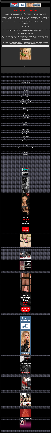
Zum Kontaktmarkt (25, 82)
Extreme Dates (25, 90)
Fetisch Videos (25, 136)
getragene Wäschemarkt (25, 106)
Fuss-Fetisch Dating (25, 143)
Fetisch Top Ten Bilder (25, 101)
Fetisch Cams (25, 140)
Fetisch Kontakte (25, 108)
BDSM (25, 138)
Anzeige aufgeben (25, 85)
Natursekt (25, 127)
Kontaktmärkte (25, 122)
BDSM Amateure (25, 115)
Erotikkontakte (25, 124)
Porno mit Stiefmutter (25, 150)
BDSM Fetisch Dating (25, 96)
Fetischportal (25, 131)
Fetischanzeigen (25, 94)
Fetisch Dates (25, 103)
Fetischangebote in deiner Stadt (25, 147)
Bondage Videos (25, 110)
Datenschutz (25, 154)
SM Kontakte (25, 129)
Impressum (25, 75)
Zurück (25, 66)
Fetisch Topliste (25, 99)
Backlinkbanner (25, 152)
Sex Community (25, 120)
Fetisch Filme (25, 133)
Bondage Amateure (25, 113)
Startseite (25, 79)
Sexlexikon (25, 145)
